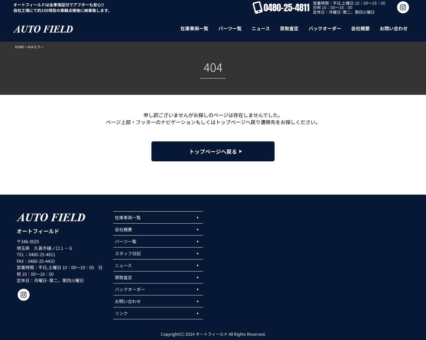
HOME (19, 46)
